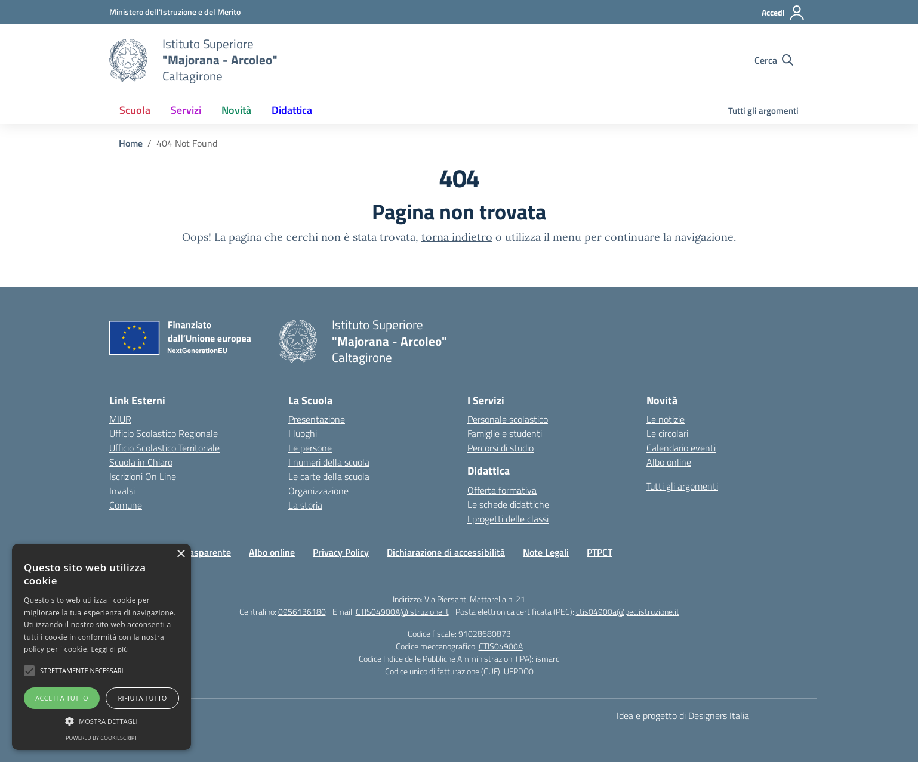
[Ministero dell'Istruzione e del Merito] (175, 11)
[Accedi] (783, 12)
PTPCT (599, 552)
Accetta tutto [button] (61, 697)
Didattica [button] (292, 110)
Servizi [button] (186, 110)
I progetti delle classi (508, 519)
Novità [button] (236, 110)
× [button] (180, 554)
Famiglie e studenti (504, 433)
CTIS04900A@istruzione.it (402, 611)
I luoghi (302, 433)
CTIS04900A (501, 646)
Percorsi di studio (500, 448)
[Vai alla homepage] (128, 60)
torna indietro (456, 237)
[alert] (101, 647)
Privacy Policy (341, 552)
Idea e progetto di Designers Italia (683, 715)
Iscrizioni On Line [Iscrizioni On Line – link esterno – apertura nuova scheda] (142, 476)
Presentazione (316, 419)
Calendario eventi (681, 448)
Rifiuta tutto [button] (142, 697)
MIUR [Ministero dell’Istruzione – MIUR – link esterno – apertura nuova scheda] (120, 419)
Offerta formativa (502, 490)
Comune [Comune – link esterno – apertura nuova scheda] (125, 505)
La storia (305, 505)
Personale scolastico (507, 419)
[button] (29, 671)
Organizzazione (318, 491)
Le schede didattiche (508, 504)
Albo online (668, 462)
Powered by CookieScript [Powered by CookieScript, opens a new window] (101, 738)
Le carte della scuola (328, 476)
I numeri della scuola (328, 462)
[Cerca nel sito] (774, 60)
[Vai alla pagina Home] (131, 143)
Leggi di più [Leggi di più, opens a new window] (109, 649)
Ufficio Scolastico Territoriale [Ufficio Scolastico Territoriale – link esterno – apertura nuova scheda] (164, 448)
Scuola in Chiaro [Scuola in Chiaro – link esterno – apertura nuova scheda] (140, 462)
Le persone (310, 448)
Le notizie (665, 419)
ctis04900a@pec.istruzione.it (627, 611)
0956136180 (302, 611)
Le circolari (667, 433)
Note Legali (546, 552)
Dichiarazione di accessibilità (446, 552)
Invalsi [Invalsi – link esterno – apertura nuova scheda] (122, 491)
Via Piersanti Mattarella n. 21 (474, 599)
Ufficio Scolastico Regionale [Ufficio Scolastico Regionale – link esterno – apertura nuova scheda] (163, 433)
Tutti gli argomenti (763, 110)
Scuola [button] (134, 110)
